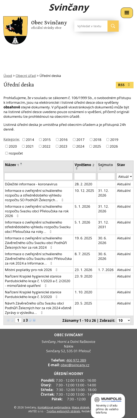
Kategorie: (11, 139)
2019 (114, 139)
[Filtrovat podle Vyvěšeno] (85, 176)
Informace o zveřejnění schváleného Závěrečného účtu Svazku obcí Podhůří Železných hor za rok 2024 (36, 243)
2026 (114, 146)
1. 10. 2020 (83, 292)
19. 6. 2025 (83, 238)
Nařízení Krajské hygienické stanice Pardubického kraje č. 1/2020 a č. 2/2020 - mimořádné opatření (37, 281)
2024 (80, 146)
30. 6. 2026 (102, 240)
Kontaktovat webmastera (54, 407)
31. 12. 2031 (103, 224)
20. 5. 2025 (83, 303)
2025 (97, 146)
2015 (47, 139)
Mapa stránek (80, 407)
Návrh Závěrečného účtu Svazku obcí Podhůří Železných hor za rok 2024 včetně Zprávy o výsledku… (38, 308)
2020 (13, 146)
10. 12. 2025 (84, 190)
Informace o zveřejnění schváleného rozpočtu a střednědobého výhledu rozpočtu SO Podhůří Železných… (35, 195)
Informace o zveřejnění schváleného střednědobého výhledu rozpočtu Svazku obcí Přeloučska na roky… (38, 227)
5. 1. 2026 (82, 206)
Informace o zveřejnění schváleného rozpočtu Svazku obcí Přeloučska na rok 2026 (37, 211)
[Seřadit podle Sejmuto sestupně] (100, 169)
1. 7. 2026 (106, 269)
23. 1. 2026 (83, 269)
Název (12, 164)
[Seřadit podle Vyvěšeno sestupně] (77, 169)
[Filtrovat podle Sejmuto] (106, 176)
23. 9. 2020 (83, 276)
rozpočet (16, 153)
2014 (30, 139)
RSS (124, 85)
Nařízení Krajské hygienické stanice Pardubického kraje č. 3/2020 (33, 294)
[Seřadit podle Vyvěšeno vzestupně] (77, 168)
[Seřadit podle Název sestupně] (21, 165)
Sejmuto (105, 164)
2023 (63, 146)
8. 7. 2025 (82, 254)
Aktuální (124, 184)
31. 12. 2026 (103, 193)
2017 (80, 139)
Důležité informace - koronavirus (31, 184)
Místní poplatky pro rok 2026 (32, 269)
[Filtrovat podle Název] (38, 176)
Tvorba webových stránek (63, 411)
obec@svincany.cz (75, 365)
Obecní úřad (26, 75)
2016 (63, 139)
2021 (30, 146)
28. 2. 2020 (83, 184)
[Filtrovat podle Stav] (124, 176)
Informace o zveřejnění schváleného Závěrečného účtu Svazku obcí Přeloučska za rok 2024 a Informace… (38, 259)
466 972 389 (76, 360)
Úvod (7, 75)
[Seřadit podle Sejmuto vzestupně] (100, 168)
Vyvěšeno (84, 164)
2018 (97, 139)
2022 (46, 146)
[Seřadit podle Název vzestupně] (21, 163)
